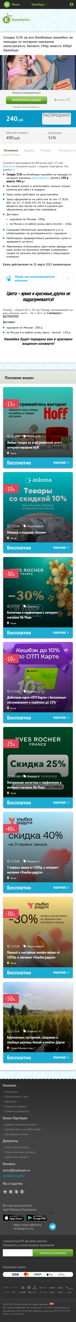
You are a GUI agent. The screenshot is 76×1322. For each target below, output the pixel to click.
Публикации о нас (16, 1096)
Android (8, 166)
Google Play (36, 1217)
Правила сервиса (15, 1106)
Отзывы (45, 150)
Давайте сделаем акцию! (20, 1124)
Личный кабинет (71, 4)
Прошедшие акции (17, 1134)
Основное (11, 150)
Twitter (16, 1191)
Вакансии (11, 1101)
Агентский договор (17, 1147)
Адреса (29, 150)
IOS (55, 163)
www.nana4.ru (40, 178)
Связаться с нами (14, 1175)
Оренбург (38, 4)
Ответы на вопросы (17, 1111)
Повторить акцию (26, 100)
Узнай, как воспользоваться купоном (35, 278)
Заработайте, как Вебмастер (23, 1129)
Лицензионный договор (20, 1152)
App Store (13, 1217)
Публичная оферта (17, 1157)
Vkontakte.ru (11, 1191)
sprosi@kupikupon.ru (16, 1170)
